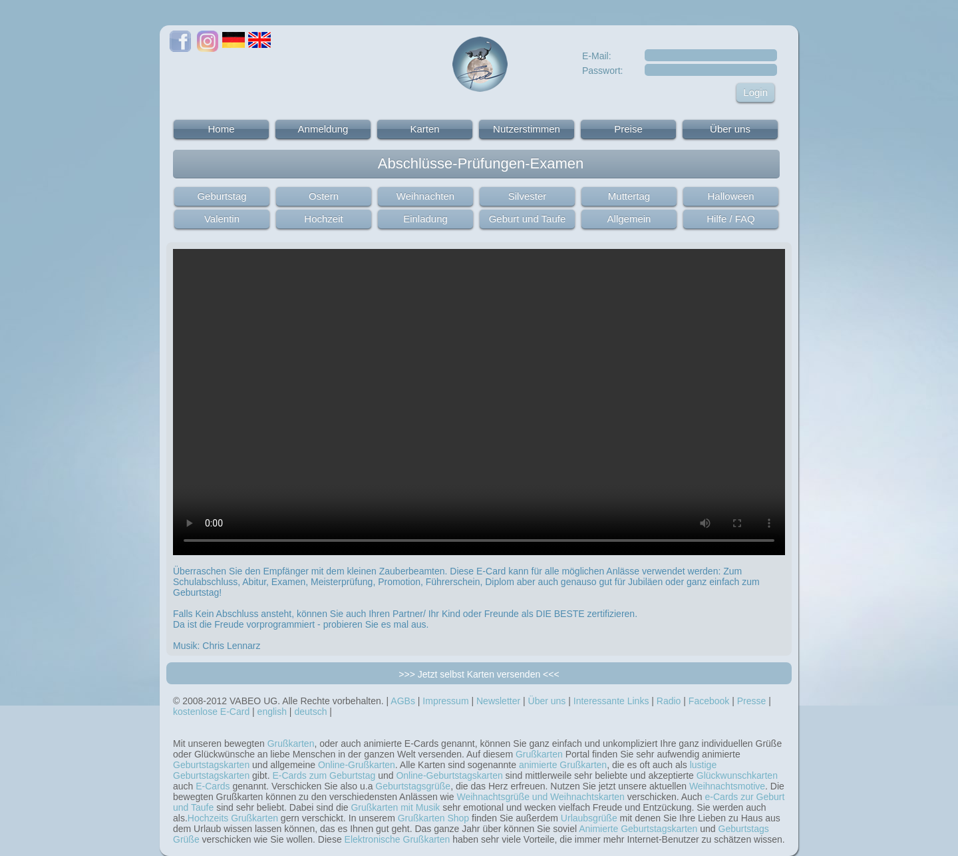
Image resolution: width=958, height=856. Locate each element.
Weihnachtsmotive (727, 786)
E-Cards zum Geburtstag (323, 775)
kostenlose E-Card (211, 711)
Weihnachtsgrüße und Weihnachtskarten (541, 796)
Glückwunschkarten (737, 775)
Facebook (709, 701)
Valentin (222, 218)
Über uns (730, 128)
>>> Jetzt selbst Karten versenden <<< (479, 674)
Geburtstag (221, 196)
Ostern (324, 196)
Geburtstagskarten (211, 764)
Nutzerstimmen (526, 128)
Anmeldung (323, 128)
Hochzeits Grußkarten (233, 818)
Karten (424, 128)
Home (221, 128)
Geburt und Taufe (527, 218)
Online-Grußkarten (356, 764)
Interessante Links (611, 701)
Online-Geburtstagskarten (449, 775)
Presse (751, 701)
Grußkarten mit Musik (395, 807)
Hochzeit (323, 218)
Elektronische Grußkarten (397, 839)
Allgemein (629, 218)
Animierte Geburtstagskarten (638, 828)
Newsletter (498, 701)
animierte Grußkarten (563, 764)
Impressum (445, 701)
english (272, 711)
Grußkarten (291, 743)
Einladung (425, 218)
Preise (628, 128)
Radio (669, 701)
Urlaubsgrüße (589, 818)
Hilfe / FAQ (731, 218)
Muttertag (629, 196)
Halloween (730, 196)
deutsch (310, 711)
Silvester (527, 196)
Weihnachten (425, 196)
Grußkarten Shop (433, 818)
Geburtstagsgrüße (412, 786)
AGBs (403, 701)
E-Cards (213, 786)
